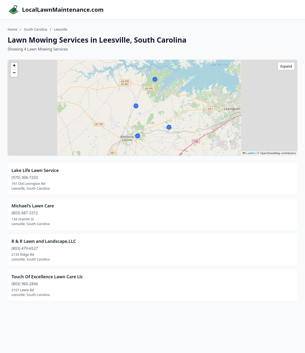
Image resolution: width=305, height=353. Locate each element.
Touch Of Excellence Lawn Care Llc (47, 276)
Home (12, 29)
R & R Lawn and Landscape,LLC (43, 241)
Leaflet (249, 153)
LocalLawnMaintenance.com (63, 9)
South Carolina (35, 29)
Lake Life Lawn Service (35, 170)
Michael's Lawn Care (32, 206)
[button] (154, 79)
